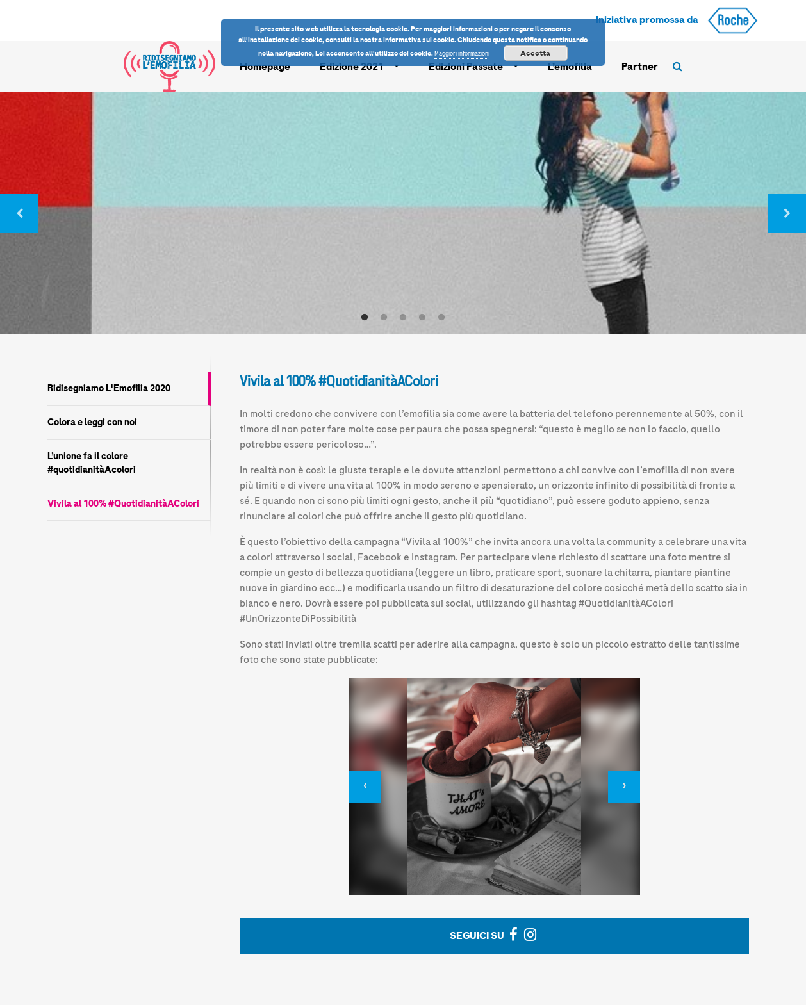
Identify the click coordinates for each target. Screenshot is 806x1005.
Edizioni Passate (466, 67)
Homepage (265, 67)
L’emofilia (570, 67)
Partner (639, 67)
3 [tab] (403, 317)
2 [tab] (383, 317)
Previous (19, 213)
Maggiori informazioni (461, 53)
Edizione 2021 (352, 67)
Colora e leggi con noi (92, 422)
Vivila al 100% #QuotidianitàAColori (123, 504)
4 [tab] (422, 317)
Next (787, 213)
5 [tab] (441, 317)
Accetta (535, 53)
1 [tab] (364, 317)
